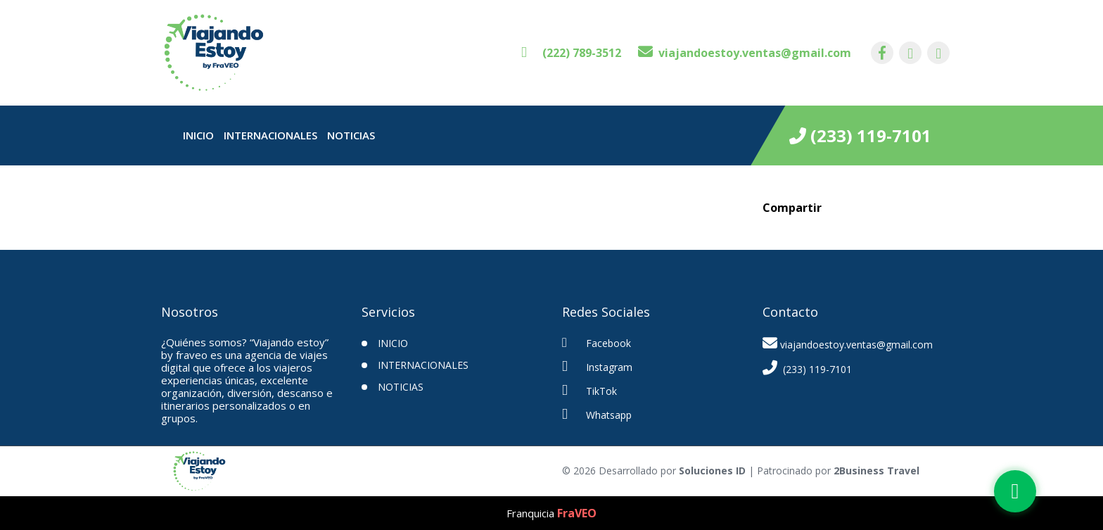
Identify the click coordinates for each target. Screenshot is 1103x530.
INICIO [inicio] (198, 135)
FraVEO (577, 513)
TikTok (589, 390)
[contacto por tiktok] (938, 53)
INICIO (393, 343)
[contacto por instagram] (910, 53)
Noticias (351, 135)
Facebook (596, 343)
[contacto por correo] (744, 52)
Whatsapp (597, 414)
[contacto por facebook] (882, 53)
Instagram (597, 366)
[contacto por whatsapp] (571, 52)
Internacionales (270, 135)
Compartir (792, 207)
